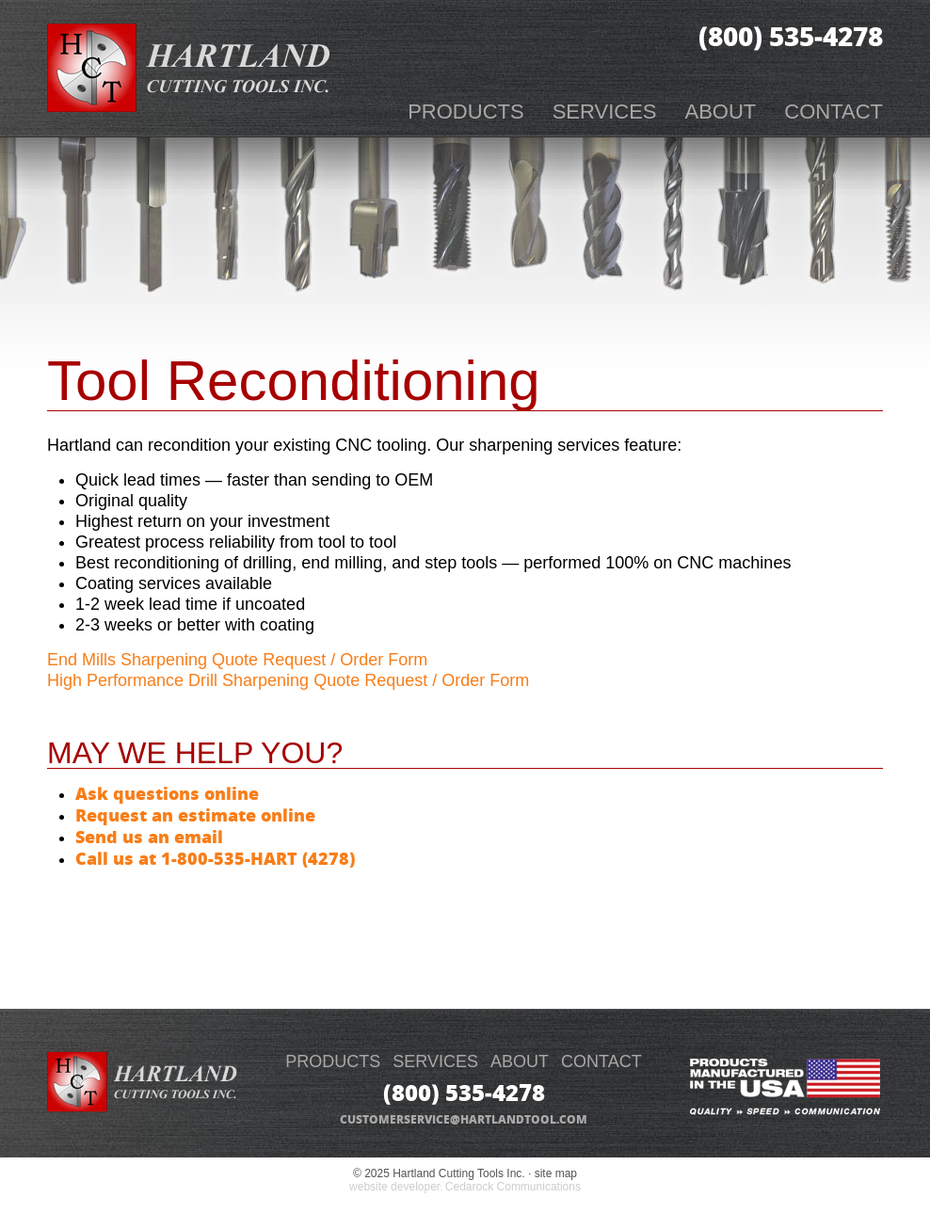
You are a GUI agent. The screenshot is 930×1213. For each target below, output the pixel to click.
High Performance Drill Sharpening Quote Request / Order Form (288, 680)
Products (465, 111)
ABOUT (519, 1062)
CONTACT (601, 1062)
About (721, 111)
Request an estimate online (195, 815)
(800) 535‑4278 (790, 36)
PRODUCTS (332, 1062)
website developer (395, 1186)
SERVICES (435, 1062)
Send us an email (149, 836)
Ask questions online (167, 793)
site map (556, 1173)
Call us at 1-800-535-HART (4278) (215, 858)
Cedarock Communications (513, 1186)
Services (605, 111)
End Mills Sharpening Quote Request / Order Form (237, 659)
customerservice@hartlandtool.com (463, 1119)
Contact (833, 111)
